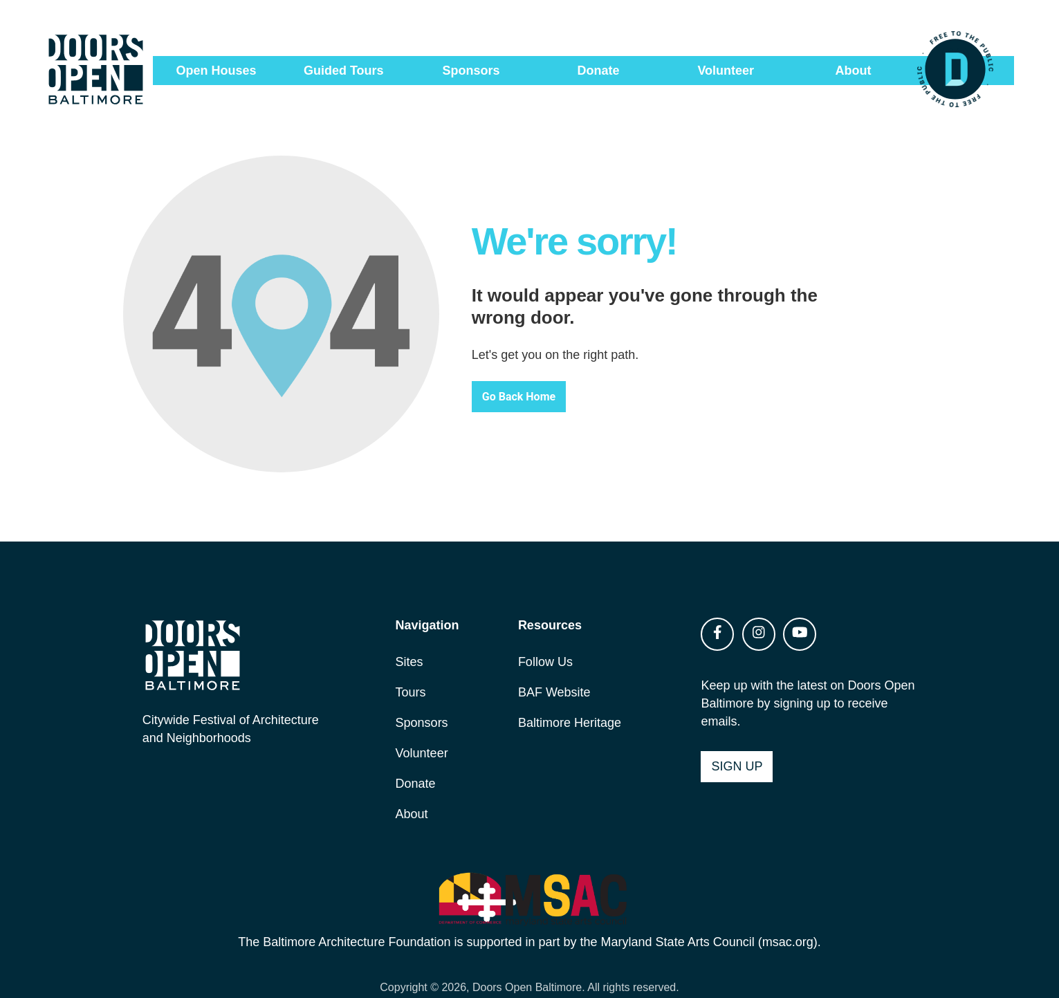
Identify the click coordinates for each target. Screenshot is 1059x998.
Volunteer (725, 70)
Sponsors (470, 70)
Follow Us (546, 642)
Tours (415, 672)
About (853, 70)
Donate (599, 70)
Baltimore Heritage (570, 703)
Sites (413, 642)
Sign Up (733, 746)
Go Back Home (538, 384)
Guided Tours (344, 70)
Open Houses (216, 70)
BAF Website (555, 672)
